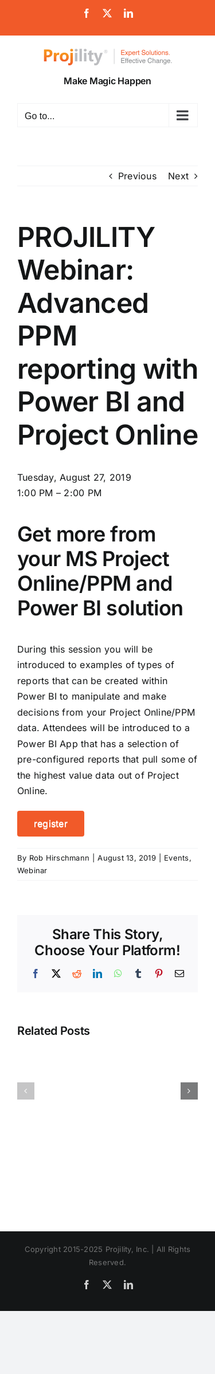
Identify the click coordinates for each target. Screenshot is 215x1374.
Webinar (32, 870)
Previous (137, 176)
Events (176, 857)
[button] (25, 1091)
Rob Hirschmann (59, 857)
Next (178, 176)
